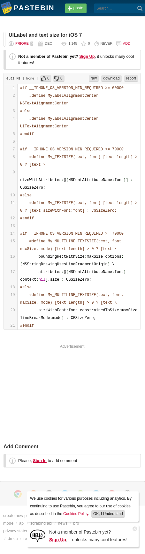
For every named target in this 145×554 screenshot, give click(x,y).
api (22, 523)
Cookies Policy (75, 514)
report (131, 78)
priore (22, 43)
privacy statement (19, 530)
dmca (13, 538)
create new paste (18, 515)
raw (94, 78)
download (111, 78)
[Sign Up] (37, 535)
